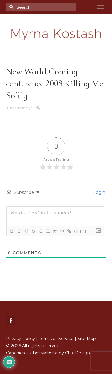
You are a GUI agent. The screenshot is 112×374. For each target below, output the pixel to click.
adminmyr (23, 108)
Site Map (86, 338)
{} (76, 231)
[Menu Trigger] (100, 7)
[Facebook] (11, 320)
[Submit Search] (10, 7)
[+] (83, 231)
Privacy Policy (20, 338)
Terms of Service (56, 338)
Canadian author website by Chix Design (48, 353)
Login (98, 192)
